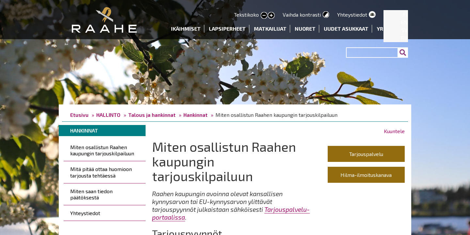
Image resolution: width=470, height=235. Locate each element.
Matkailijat (270, 28)
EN (404, 22)
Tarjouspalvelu (366, 154)
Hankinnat (195, 115)
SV (404, 30)
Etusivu (79, 115)
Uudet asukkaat (346, 28)
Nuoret (305, 28)
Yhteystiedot (352, 14)
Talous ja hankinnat (152, 115)
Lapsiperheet (227, 28)
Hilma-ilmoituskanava (366, 175)
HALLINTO (108, 115)
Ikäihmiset (186, 28)
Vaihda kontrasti (302, 14)
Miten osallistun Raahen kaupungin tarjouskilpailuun (102, 150)
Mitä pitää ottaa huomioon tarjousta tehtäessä (101, 172)
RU (404, 38)
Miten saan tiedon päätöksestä (91, 194)
